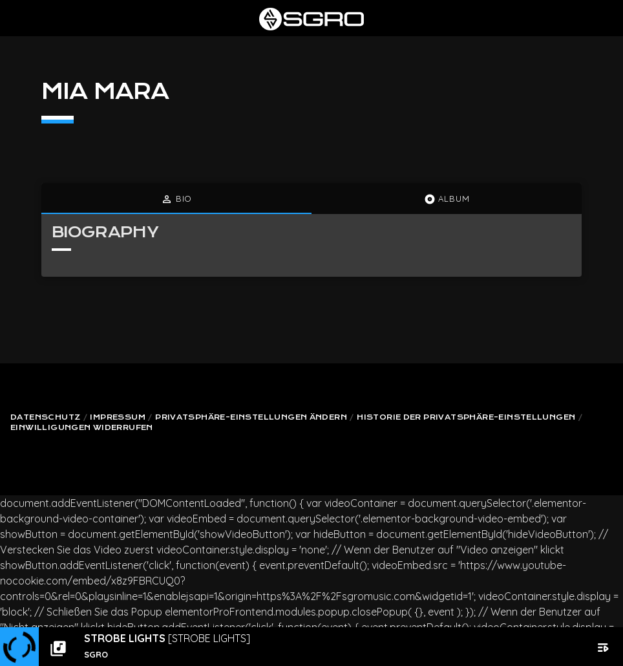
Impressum (117, 417)
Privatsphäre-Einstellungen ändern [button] (251, 417)
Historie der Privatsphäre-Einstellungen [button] (466, 417)
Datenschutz (45, 417)
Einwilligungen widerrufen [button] (81, 428)
